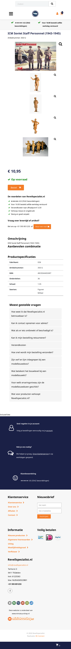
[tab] (35, 313)
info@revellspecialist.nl (18, 565)
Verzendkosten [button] (18, 345)
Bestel (16, 187)
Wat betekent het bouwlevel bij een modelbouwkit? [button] (28, 373)
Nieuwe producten (16, 535)
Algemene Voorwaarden (19, 539)
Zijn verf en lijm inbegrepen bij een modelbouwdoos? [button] (28, 361)
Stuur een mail (42, 226)
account (49, 430)
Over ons (12, 506)
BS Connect (40, 636)
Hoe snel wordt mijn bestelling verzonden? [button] (32, 352)
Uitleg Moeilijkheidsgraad (17, 545)
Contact (11, 515)
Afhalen (11, 511)
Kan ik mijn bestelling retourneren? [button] (28, 337)
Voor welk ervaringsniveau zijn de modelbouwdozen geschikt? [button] (27, 384)
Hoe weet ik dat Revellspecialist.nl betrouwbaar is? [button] (28, 313)
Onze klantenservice (41, 454)
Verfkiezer (12, 551)
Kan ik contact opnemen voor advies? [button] (29, 323)
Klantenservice (15, 502)
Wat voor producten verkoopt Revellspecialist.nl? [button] (25, 396)
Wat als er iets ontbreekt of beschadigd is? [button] (32, 330)
